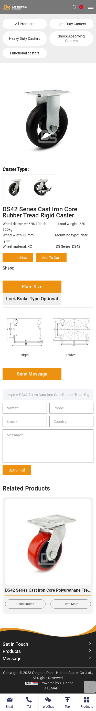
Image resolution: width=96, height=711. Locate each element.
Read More (70, 604)
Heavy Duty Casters (24, 38)
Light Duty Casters (71, 24)
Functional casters (24, 53)
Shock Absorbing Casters (71, 38)
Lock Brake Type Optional (32, 298)
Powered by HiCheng (56, 683)
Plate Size (32, 286)
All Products (24, 24)
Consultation (25, 604)
